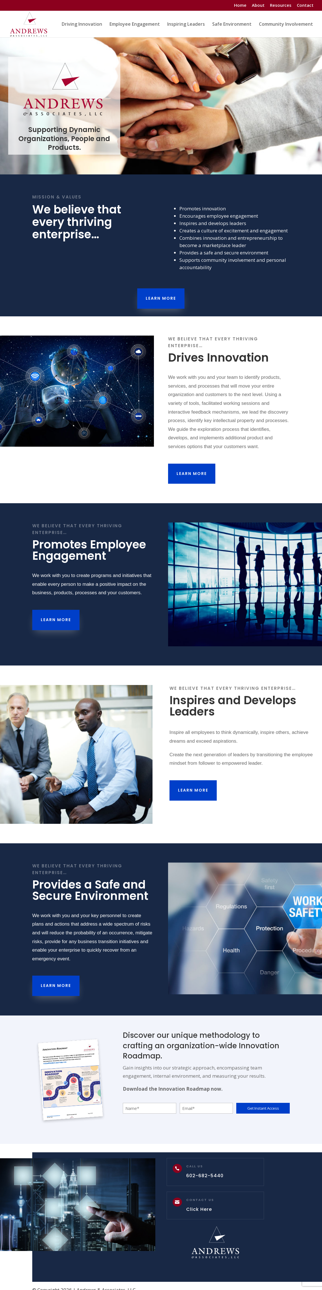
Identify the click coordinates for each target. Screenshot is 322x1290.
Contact (305, 5)
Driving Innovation (82, 24)
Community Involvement (286, 24)
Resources (280, 5)
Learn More (161, 298)
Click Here (199, 1209)
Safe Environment (232, 24)
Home (240, 5)
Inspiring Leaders (186, 24)
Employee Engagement (135, 24)
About (258, 5)
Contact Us (200, 1200)
